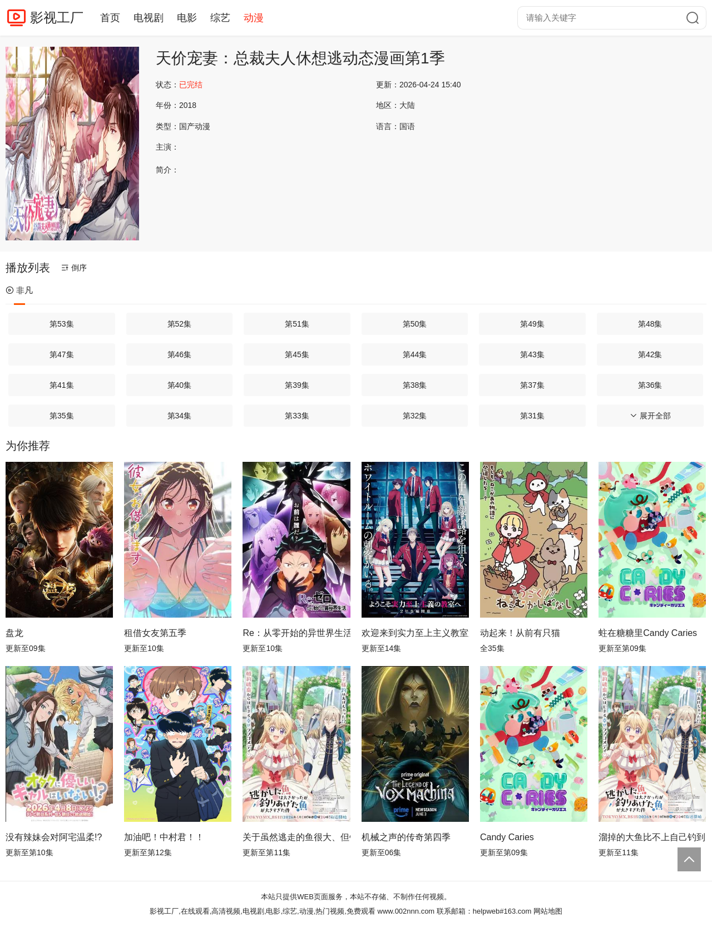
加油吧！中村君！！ (164, 837)
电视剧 (149, 17)
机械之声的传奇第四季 (406, 837)
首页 (110, 17)
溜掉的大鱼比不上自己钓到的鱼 (652, 837)
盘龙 (14, 633)
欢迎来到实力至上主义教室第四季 (415, 633)
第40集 (179, 385)
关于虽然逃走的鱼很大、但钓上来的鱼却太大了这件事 (296, 837)
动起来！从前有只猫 (520, 633)
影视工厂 (56, 17)
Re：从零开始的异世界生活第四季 (296, 633)
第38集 (415, 385)
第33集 (297, 415)
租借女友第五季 (155, 633)
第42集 (650, 354)
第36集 (650, 385)
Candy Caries (507, 837)
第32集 (415, 415)
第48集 (650, 323)
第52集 (179, 323)
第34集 (179, 415)
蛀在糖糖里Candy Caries (648, 633)
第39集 (297, 385)
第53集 (62, 323)
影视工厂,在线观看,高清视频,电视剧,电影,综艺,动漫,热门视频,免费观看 (262, 911)
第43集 (532, 354)
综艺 (220, 17)
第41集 (62, 385)
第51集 (297, 323)
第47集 (62, 354)
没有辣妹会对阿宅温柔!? (54, 837)
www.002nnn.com (406, 911)
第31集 (532, 415)
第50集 (415, 323)
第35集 (62, 415)
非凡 (19, 290)
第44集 (415, 354)
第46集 (179, 354)
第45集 (297, 354)
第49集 (532, 323)
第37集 (532, 385)
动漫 (254, 17)
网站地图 (547, 911)
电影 (187, 17)
